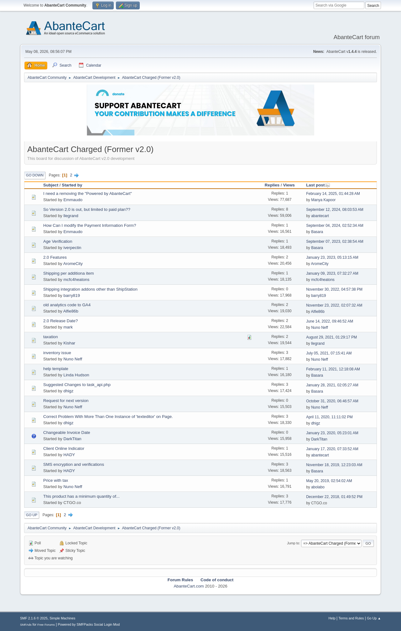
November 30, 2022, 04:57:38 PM (334, 289)
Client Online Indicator (63, 448)
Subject (50, 185)
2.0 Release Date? (60, 320)
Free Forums (46, 624)
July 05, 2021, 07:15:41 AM (329, 353)
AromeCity (73, 263)
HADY (69, 454)
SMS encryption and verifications (73, 464)
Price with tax (55, 480)
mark (68, 327)
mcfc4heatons (76, 279)
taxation (50, 336)
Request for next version (65, 400)
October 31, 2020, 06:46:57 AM (332, 401)
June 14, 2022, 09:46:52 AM (329, 321)
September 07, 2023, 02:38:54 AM (334, 241)
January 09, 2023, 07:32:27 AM (332, 273)
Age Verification (57, 241)
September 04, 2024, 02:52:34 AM (334, 225)
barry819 (71, 295)
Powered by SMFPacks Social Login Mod (89, 624)
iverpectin (72, 247)
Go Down (35, 175)
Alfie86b (70, 311)
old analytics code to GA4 (67, 305)
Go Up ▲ (374, 618)
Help (332, 618)
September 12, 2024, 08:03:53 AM (334, 209)
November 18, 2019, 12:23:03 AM (334, 465)
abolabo (318, 487)
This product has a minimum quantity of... (81, 496)
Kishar (69, 343)
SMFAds (26, 624)
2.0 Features (55, 257)
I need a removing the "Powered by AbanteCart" (87, 193)
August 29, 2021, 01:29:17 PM (331, 337)
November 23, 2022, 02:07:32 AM (334, 305)
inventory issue (57, 352)
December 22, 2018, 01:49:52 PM (334, 497)
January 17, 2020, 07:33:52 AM (332, 449)
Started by (72, 185)
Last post (318, 185)
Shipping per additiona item (68, 273)
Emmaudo (72, 199)
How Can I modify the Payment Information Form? (89, 225)
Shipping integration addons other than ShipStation (90, 289)
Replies (272, 185)
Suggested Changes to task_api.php (77, 384)
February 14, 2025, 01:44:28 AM (333, 193)
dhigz (68, 391)
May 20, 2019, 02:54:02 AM (329, 481)
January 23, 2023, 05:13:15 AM (332, 257)
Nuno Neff (319, 327)
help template (55, 368)
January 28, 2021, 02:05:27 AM (332, 385)
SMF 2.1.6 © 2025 (34, 618)
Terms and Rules (351, 618)
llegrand (70, 215)
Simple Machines (62, 618)
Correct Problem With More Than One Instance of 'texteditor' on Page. (108, 416)
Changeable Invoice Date (66, 432)
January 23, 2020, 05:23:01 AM (332, 433)
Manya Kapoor (323, 200)
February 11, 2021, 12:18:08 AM (333, 369)
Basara (317, 232)
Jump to (293, 543)
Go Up (31, 515)
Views (289, 185)
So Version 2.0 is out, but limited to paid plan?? (86, 209)
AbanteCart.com (189, 586)
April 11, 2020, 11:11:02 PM (329, 417)
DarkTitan (72, 438)
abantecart (320, 216)
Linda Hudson (76, 375)
